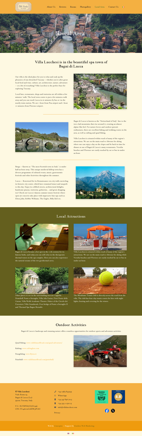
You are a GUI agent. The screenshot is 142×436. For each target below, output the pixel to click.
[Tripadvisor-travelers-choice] (101, 396)
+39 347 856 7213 (65, 399)
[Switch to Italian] (73, 433)
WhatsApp (62, 395)
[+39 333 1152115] (56, 403)
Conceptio (58, 426)
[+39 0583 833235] (56, 391)
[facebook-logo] (107, 411)
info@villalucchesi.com (67, 407)
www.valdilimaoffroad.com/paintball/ (39, 359)
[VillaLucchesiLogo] (23, 7)
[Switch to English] (68, 433)
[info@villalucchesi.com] (56, 407)
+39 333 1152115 (65, 403)
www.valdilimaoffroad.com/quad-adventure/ (44, 343)
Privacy (57, 413)
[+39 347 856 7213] (56, 399)
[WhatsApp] (56, 395)
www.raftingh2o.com (30, 348)
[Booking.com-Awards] (118, 396)
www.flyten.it (31, 354)
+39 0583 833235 (65, 391)
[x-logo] (113, 411)
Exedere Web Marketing (84, 426)
